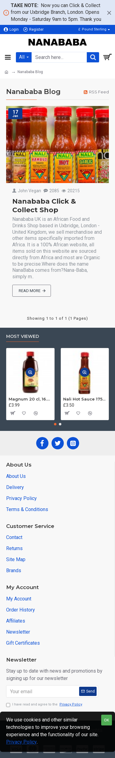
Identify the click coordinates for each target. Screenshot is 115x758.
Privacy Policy (21, 742)
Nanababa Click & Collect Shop (44, 205)
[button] (55, 424)
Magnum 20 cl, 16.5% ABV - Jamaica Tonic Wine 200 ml (30, 399)
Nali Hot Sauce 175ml (85, 399)
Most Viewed (22, 336)
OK (106, 720)
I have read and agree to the (44, 704)
